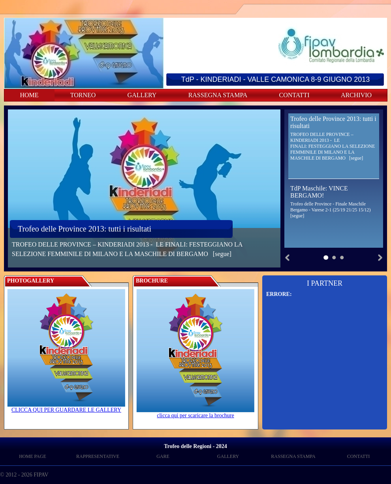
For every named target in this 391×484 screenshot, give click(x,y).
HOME (29, 95)
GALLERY (142, 95)
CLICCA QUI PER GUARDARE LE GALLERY (66, 407)
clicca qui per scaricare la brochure (195, 413)
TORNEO (83, 95)
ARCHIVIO (356, 95)
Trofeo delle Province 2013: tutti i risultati (84, 228)
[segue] (222, 253)
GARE (162, 456)
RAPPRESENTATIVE (97, 456)
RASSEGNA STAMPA (218, 95)
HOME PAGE (32, 456)
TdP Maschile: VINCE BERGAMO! (319, 192)
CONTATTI (294, 95)
